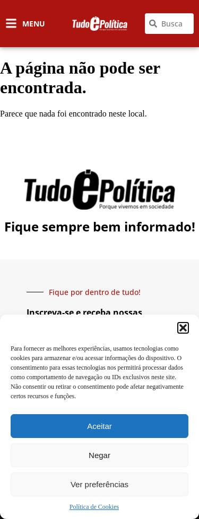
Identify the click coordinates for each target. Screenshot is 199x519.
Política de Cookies (94, 507)
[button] (183, 328)
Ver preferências (99, 484)
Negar (99, 455)
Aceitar (99, 426)
